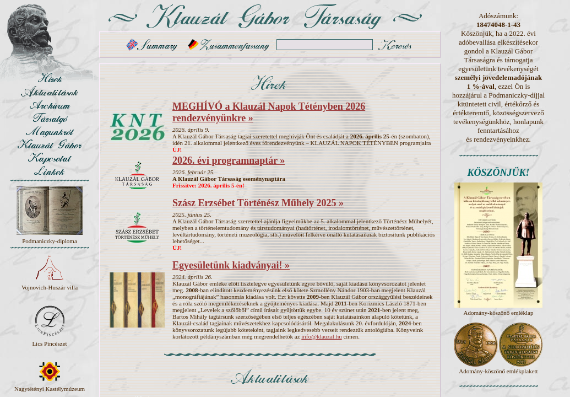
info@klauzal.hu (321, 336)
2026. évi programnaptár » (228, 160)
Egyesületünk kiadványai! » (231, 265)
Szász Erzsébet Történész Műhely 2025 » (258, 202)
